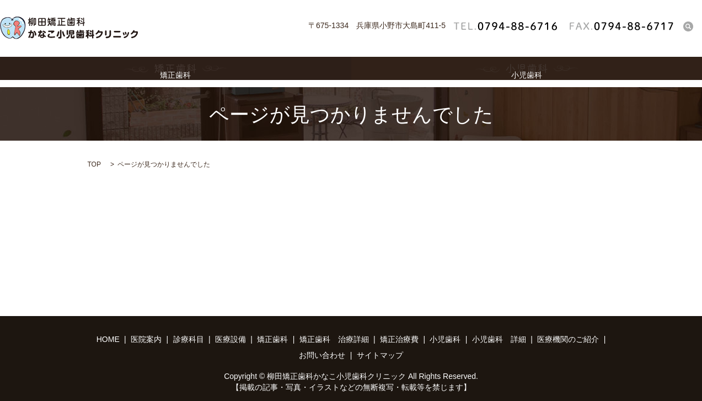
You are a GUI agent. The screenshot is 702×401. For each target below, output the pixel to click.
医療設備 (230, 339)
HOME (108, 339)
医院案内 (146, 339)
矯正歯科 (175, 72)
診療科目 (188, 339)
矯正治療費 (399, 339)
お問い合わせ (322, 355)
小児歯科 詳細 (499, 339)
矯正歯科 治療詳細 (334, 339)
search (688, 26)
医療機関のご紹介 (568, 339)
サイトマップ (380, 355)
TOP (94, 164)
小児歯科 (527, 72)
